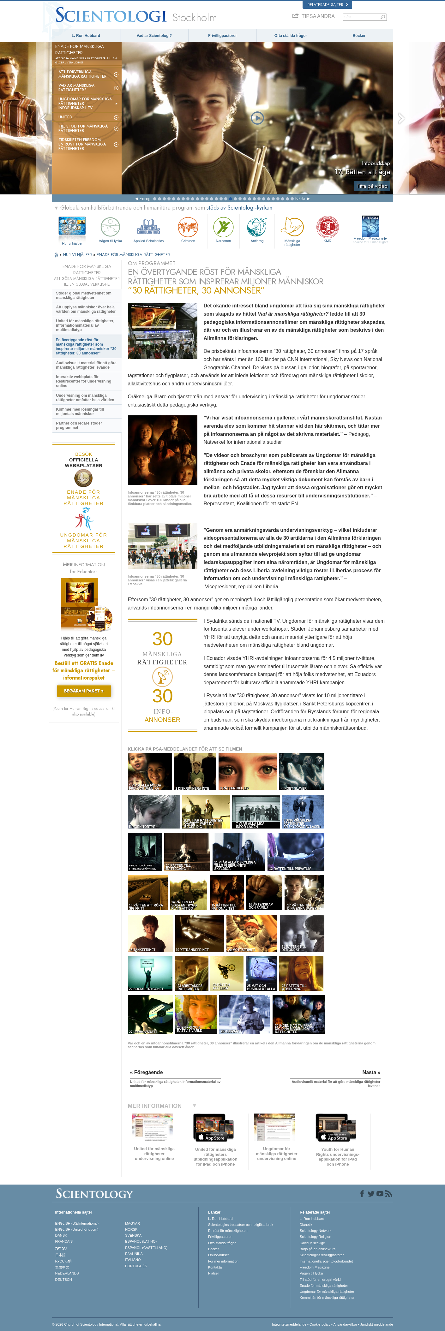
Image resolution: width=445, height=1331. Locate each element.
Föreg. (146, 198)
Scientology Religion (315, 1237)
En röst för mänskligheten (228, 1231)
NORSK (131, 1229)
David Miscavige (312, 1243)
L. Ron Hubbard (86, 35)
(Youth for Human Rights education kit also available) (83, 711)
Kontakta (215, 1267)
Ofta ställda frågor (290, 35)
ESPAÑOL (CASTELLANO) (146, 1248)
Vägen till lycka (110, 229)
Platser (213, 1273)
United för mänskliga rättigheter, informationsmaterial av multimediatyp (85, 325)
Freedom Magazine (370, 240)
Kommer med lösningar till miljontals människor (80, 411)
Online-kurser (218, 1255)
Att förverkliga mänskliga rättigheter (82, 74)
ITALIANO (133, 1260)
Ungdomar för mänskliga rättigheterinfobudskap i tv (85, 103)
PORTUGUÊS (136, 1266)
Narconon (223, 229)
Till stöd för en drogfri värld (320, 1279)
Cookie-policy (320, 1324)
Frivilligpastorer (222, 35)
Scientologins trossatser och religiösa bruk (240, 1225)
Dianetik (306, 1225)
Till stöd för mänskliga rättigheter (83, 128)
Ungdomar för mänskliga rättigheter (327, 1291)
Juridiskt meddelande (376, 1324)
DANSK (61, 1235)
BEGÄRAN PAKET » (84, 691)
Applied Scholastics (148, 229)
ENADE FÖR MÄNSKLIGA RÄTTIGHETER (133, 255)
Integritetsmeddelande (289, 1324)
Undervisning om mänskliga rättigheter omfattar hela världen (85, 397)
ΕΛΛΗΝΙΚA (134, 1254)
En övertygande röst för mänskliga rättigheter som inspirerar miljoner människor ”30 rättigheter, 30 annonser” (86, 346)
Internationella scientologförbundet (326, 1261)
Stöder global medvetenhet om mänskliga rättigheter (83, 295)
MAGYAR (132, 1223)
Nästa (300, 198)
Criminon (188, 229)
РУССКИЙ (63, 1261)
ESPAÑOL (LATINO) (141, 1241)
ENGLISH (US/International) (77, 1223)
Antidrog (257, 229)
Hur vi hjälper (72, 243)
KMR (327, 229)
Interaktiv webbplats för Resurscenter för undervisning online (83, 381)
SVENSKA (133, 1235)
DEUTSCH (63, 1279)
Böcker (359, 35)
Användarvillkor (345, 1324)
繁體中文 (62, 1267)
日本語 (60, 1255)
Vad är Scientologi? (154, 35)
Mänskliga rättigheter (292, 230)
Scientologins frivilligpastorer (322, 1255)
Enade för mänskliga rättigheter (324, 1285)
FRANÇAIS (64, 1241)
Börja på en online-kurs (317, 1249)
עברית (61, 1248)
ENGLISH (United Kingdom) (77, 1229)
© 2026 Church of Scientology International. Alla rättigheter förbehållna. (107, 1324)
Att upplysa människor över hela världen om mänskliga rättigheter (86, 309)
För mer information (223, 1261)
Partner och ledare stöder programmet (79, 425)
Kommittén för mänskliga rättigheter (327, 1297)
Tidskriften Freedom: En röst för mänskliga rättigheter (82, 144)
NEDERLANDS (67, 1273)
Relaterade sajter (328, 5)
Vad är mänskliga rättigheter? (76, 88)
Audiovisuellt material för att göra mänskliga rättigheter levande (86, 365)
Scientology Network (315, 1231)
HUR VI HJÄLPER (78, 255)
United (65, 117)
